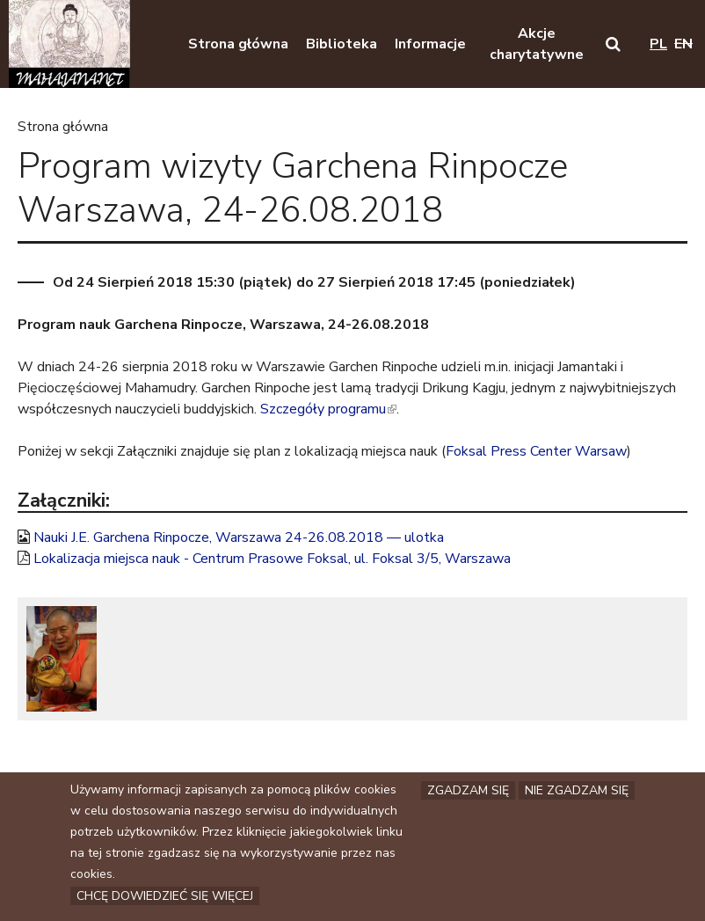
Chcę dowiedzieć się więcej (164, 898)
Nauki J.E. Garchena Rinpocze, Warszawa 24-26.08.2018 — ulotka (238, 537)
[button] (613, 44)
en (683, 44)
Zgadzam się (468, 793)
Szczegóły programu (328, 409)
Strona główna (63, 126)
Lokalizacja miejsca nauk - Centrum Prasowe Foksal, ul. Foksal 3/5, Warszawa (272, 558)
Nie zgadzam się (577, 793)
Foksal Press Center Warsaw (536, 451)
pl (658, 44)
